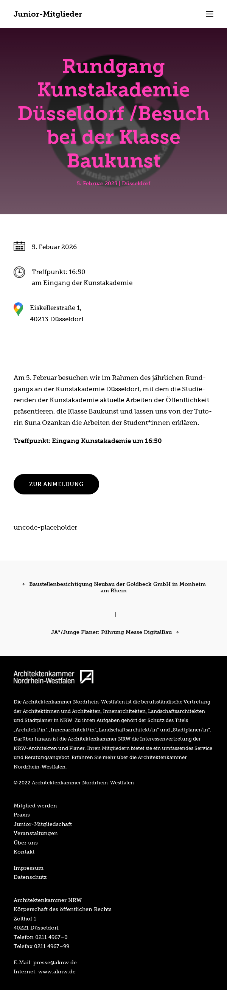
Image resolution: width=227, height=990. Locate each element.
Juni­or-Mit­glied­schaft (43, 824)
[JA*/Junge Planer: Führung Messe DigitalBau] (113, 630)
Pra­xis (22, 815)
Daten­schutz (30, 877)
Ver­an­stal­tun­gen (36, 833)
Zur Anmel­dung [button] (56, 484)
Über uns (26, 843)
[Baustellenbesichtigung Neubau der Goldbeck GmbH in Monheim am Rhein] (113, 596)
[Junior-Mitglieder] (48, 14)
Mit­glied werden (35, 806)
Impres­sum (29, 868)
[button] (209, 14)
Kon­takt (24, 852)
